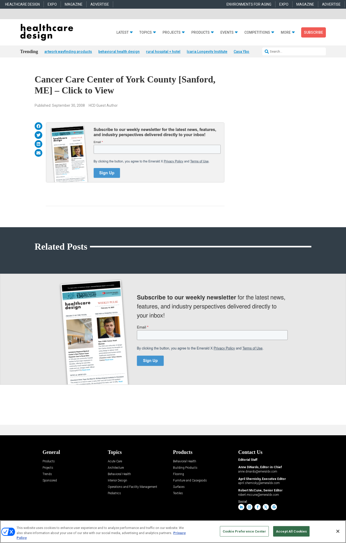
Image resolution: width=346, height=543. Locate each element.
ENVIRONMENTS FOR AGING (249, 4)
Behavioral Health (119, 474)
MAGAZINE (74, 4)
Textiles (178, 493)
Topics (145, 32)
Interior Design (117, 480)
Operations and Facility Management (132, 487)
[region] (173, 531)
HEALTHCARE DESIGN (22, 4)
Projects (172, 32)
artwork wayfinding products (68, 52)
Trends (47, 474)
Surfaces (179, 487)
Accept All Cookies (291, 531)
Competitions (257, 32)
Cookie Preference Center (244, 531)
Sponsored (50, 480)
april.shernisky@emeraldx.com (259, 483)
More (286, 32)
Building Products (185, 467)
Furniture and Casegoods (190, 480)
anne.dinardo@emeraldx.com (257, 471)
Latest (122, 32)
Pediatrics (114, 493)
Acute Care (115, 461)
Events (227, 32)
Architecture (116, 467)
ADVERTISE (99, 4)
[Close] (337, 531)
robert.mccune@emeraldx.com (258, 495)
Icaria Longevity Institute (207, 52)
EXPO (52, 4)
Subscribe (313, 32)
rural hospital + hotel (163, 52)
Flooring (178, 474)
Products (200, 32)
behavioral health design (119, 52)
